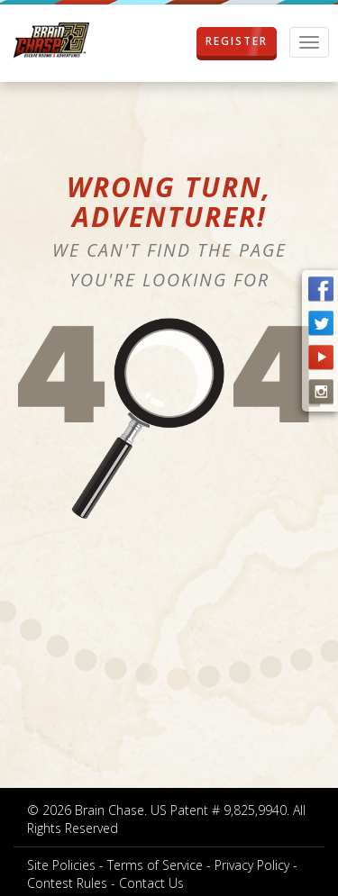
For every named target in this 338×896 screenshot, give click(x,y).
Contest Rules (67, 882)
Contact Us (151, 882)
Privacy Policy (252, 864)
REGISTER (237, 41)
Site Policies (61, 864)
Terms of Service (155, 864)
